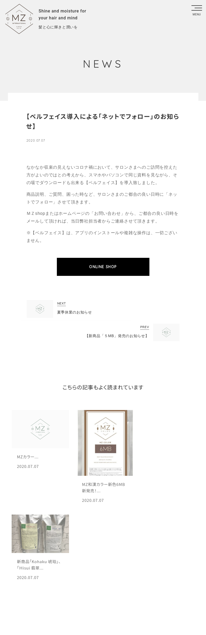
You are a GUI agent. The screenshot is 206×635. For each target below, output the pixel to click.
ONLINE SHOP (103, 266)
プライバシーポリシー (142, 584)
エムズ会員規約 (47, 584)
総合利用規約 (92, 584)
